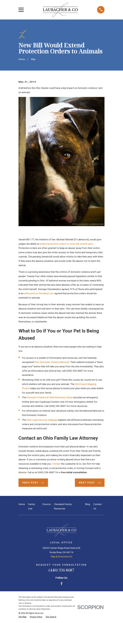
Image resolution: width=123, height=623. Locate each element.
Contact (56, 463)
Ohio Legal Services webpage (42, 419)
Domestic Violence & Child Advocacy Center (50, 397)
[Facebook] (61, 583)
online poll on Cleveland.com (39, 293)
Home (22, 504)
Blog (87, 504)
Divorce (47, 504)
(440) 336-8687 (74, 370)
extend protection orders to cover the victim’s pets (66, 243)
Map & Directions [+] (61, 556)
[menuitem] (23, 617)
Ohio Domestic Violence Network (52, 362)
